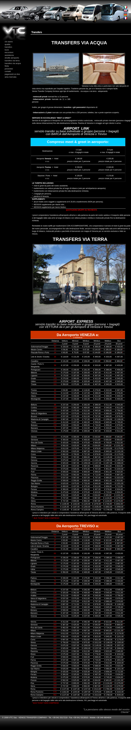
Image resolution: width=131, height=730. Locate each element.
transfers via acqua (13, 63)
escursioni (9, 52)
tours (7, 50)
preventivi (9, 69)
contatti (8, 71)
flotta (7, 66)
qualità (7, 44)
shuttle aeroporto (12, 58)
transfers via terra (12, 60)
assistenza (9, 55)
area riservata (10, 77)
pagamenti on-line (12, 74)
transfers (8, 47)
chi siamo (9, 42)
